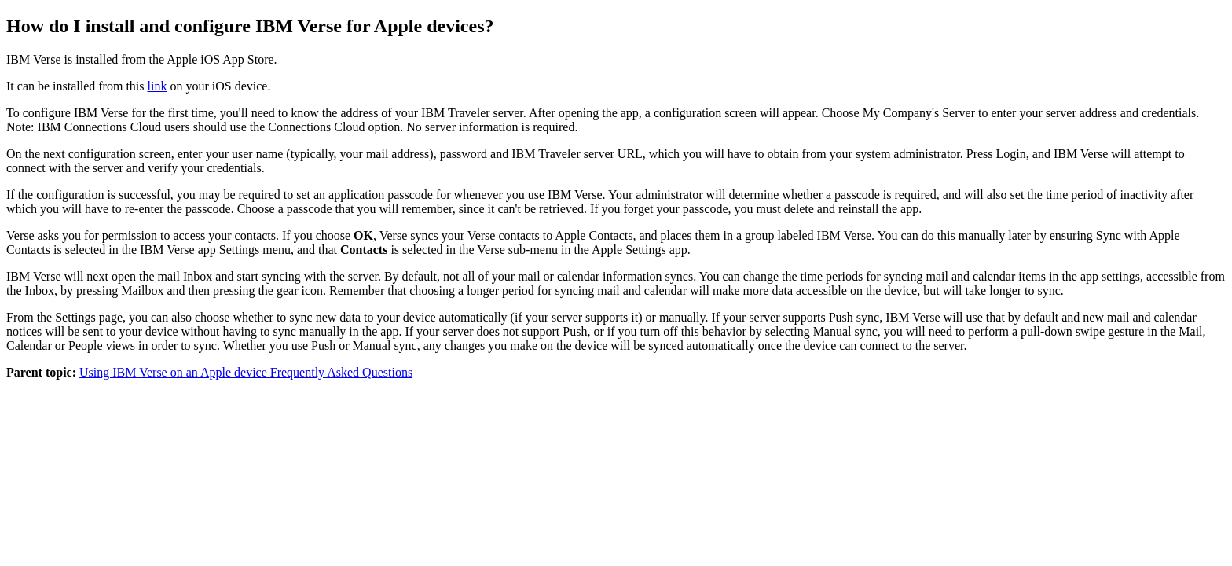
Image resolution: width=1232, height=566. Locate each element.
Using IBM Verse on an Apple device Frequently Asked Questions (245, 372)
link (157, 86)
